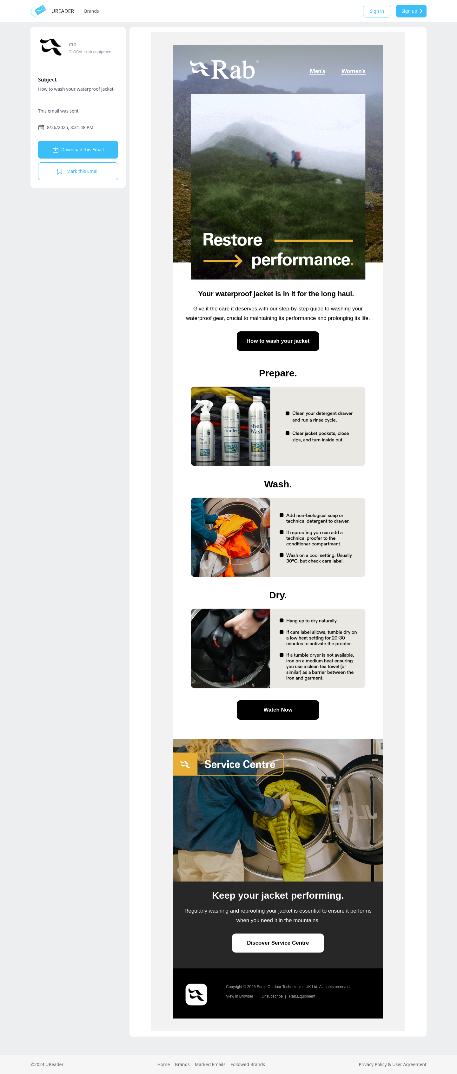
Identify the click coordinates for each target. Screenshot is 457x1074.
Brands (91, 11)
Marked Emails (210, 1064)
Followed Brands (247, 1064)
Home (163, 1064)
